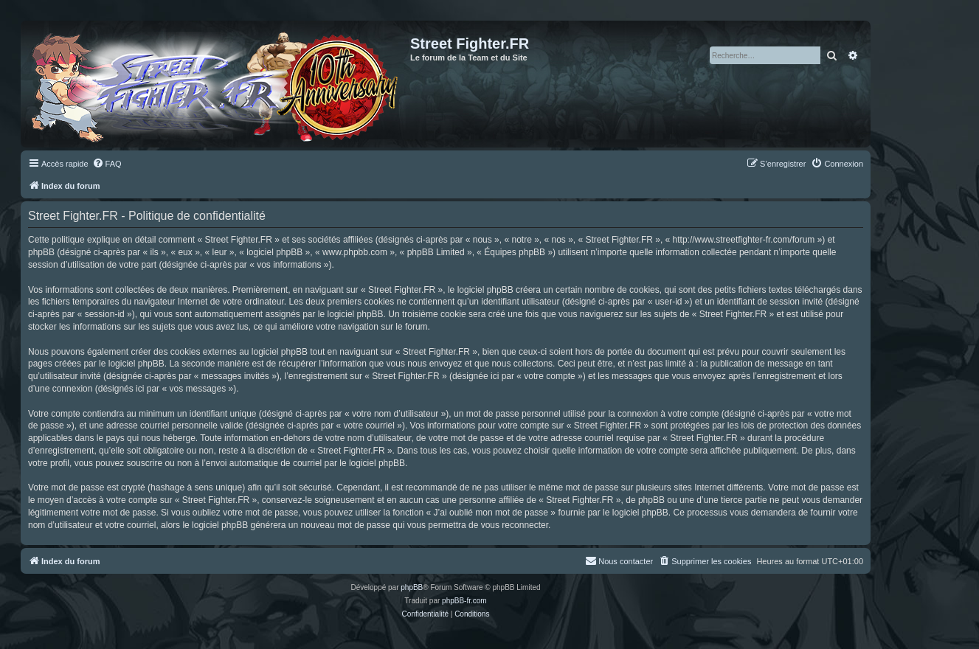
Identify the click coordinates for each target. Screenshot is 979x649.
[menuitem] (107, 164)
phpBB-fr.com (464, 601)
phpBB (412, 587)
